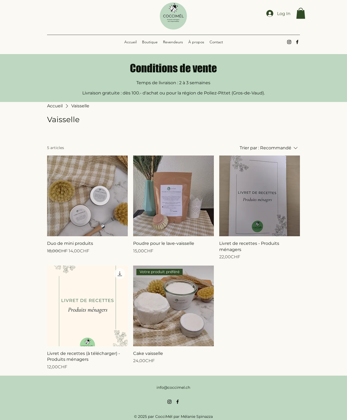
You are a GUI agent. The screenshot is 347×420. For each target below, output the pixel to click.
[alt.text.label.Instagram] (289, 42)
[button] (300, 13)
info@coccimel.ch (173, 387)
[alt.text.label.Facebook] (297, 42)
